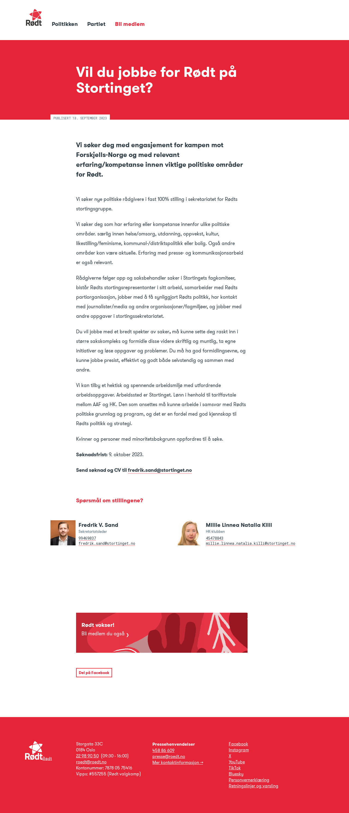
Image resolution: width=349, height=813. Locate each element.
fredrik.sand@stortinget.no (160, 470)
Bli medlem (130, 24)
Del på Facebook (94, 672)
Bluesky (236, 774)
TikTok (235, 768)
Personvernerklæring (249, 780)
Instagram (239, 750)
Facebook (238, 744)
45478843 (214, 538)
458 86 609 (163, 750)
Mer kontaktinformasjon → (177, 762)
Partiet (97, 24)
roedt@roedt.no (91, 762)
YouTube (237, 762)
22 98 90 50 (87, 756)
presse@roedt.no (168, 756)
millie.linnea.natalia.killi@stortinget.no (250, 543)
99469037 (87, 538)
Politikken (65, 24)
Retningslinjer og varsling (253, 786)
